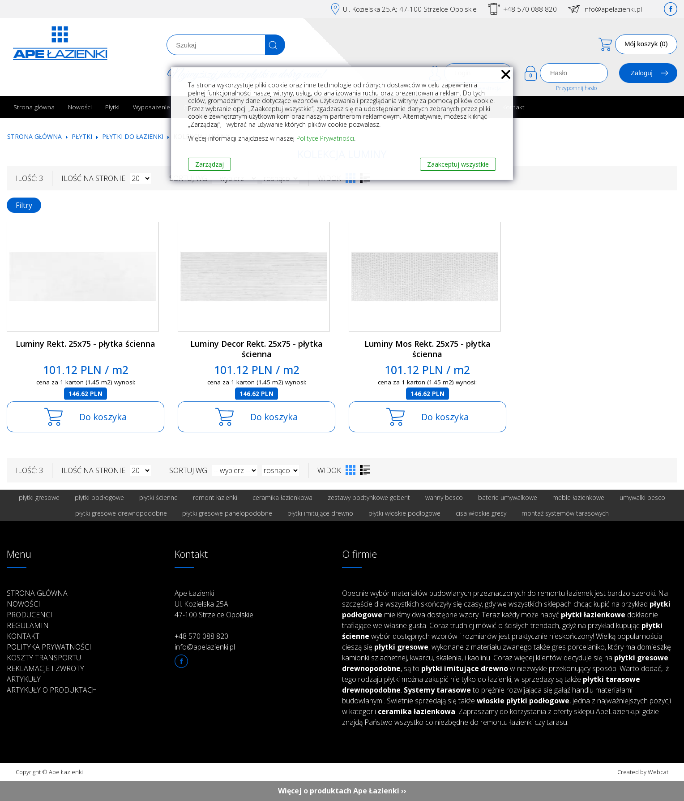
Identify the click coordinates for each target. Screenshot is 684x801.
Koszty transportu (44, 658)
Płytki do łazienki (132, 136)
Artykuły (24, 679)
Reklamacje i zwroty (45, 668)
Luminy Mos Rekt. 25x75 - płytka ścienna (427, 348)
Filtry (24, 205)
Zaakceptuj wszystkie (458, 164)
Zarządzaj (209, 164)
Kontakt (513, 107)
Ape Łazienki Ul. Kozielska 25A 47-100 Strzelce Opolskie (214, 604)
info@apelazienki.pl (612, 8)
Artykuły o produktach (52, 690)
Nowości (80, 107)
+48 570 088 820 (530, 8)
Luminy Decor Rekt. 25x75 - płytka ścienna (256, 348)
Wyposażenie (151, 107)
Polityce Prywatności (325, 138)
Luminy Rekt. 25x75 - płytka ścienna (85, 343)
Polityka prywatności (49, 647)
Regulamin (28, 625)
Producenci (29, 615)
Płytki (112, 107)
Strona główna (34, 107)
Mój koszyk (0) (646, 43)
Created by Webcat (642, 772)
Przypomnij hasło (576, 88)
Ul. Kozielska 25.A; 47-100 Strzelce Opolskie (410, 8)
